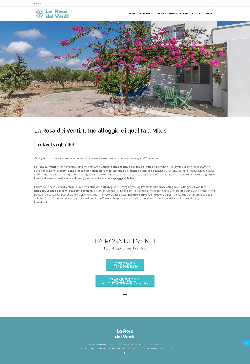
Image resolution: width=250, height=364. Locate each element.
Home (132, 13)
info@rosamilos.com (162, 348)
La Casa (184, 13)
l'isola (196, 13)
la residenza (146, 13)
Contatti (208, 13)
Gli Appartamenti (167, 13)
